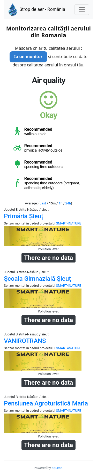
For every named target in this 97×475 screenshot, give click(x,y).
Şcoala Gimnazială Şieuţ (37, 278)
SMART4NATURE (68, 223)
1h (60, 203)
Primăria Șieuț (23, 216)
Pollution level (48, 249)
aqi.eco (57, 468)
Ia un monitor (28, 56)
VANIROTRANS (25, 341)
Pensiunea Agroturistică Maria (46, 403)
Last (43, 203)
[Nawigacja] (81, 9)
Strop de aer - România (36, 9)
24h (68, 203)
